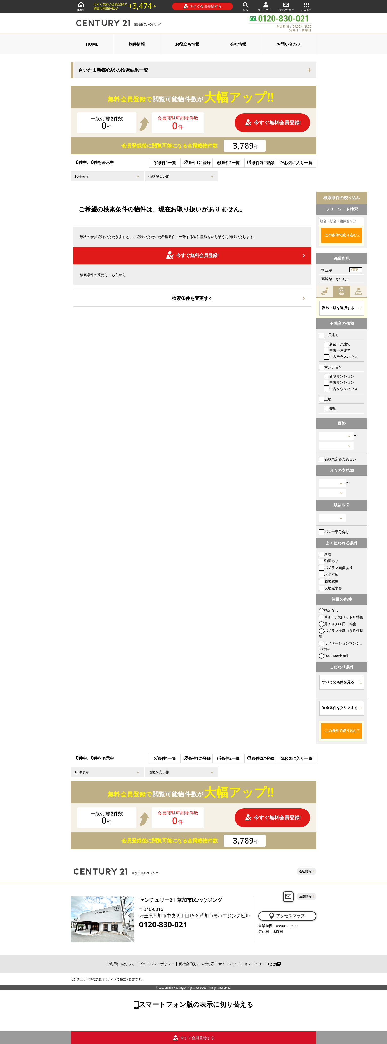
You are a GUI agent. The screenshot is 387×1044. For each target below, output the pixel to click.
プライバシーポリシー (156, 963)
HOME (81, 6)
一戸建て (328, 334)
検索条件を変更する (192, 298)
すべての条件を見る (338, 682)
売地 (330, 408)
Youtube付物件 (334, 655)
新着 (325, 554)
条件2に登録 (260, 163)
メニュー (306, 6)
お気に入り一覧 (296, 163)
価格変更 (328, 581)
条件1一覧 (165, 163)
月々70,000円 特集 (338, 623)
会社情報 (238, 44)
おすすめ (328, 574)
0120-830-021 (163, 924)
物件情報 (137, 44)
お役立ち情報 (187, 44)
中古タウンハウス (341, 388)
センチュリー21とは (262, 963)
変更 (355, 269)
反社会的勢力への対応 (196, 963)
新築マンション (339, 376)
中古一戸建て (337, 350)
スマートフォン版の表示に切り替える (196, 1004)
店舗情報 (305, 896)
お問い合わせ (286, 6)
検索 (245, 6)
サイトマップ (229, 963)
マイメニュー (266, 6)
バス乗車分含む (334, 531)
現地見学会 (330, 587)
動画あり (328, 560)
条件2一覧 (228, 163)
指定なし (328, 610)
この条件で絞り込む (341, 235)
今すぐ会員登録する (202, 6)
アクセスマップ (286, 915)
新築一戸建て (337, 344)
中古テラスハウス (341, 356)
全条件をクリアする (340, 708)
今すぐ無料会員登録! (273, 122)
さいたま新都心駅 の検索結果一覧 (113, 70)
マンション (330, 366)
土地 (325, 399)
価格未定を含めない (337, 459)
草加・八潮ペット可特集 (341, 617)
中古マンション (339, 382)
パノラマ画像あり (336, 567)
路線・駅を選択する (338, 308)
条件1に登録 (197, 163)
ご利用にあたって (120, 963)
